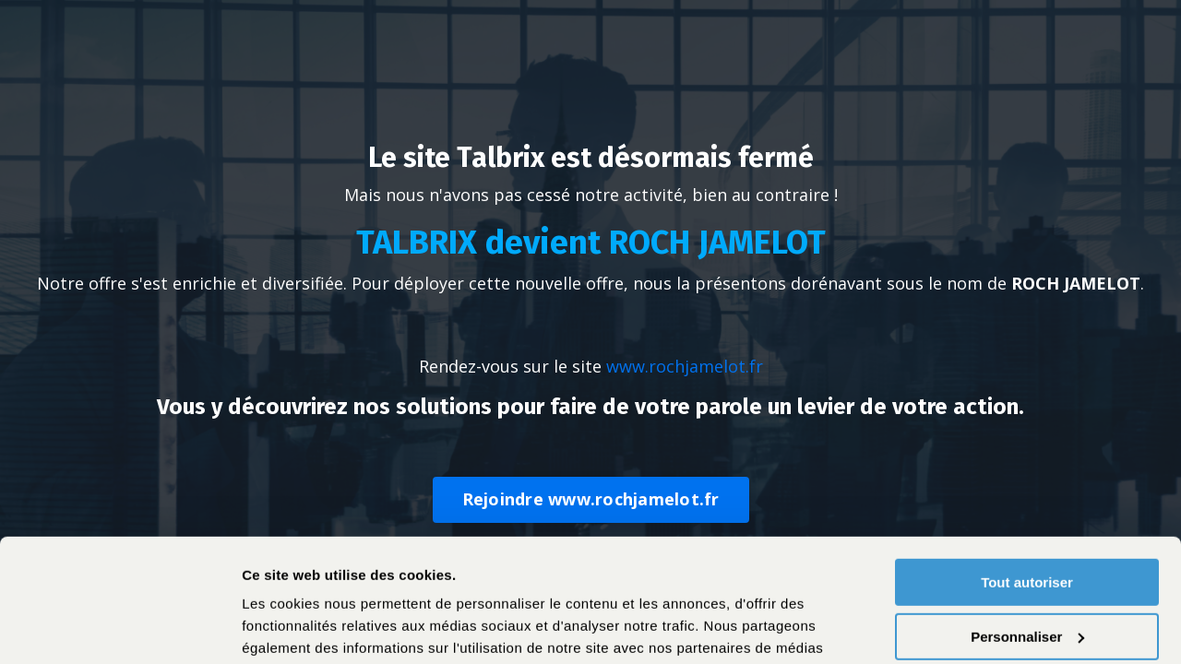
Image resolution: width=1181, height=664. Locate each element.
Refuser (1027, 575)
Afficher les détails (304, 627)
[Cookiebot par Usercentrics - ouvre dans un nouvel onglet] (119, 628)
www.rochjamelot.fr (684, 366)
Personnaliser (1027, 520)
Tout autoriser (1027, 467)
